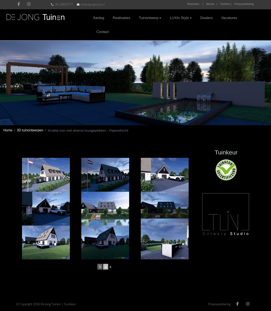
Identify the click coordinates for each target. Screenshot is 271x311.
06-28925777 (62, 4)
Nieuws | (211, 4)
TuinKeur (70, 304)
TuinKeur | (226, 4)
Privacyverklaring (244, 4)
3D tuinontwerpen (30, 130)
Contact (102, 32)
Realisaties (121, 18)
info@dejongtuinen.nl (92, 4)
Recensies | (195, 4)
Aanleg (98, 18)
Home (7, 130)
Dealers (206, 18)
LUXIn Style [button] (179, 18)
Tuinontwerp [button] (148, 18)
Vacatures (229, 18)
